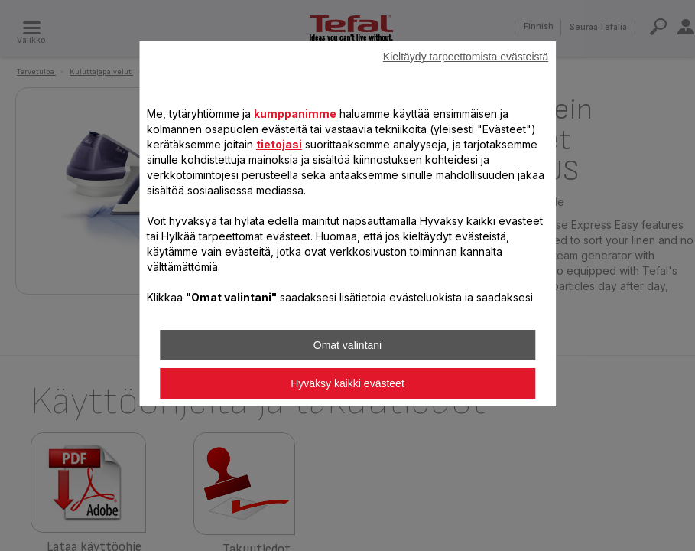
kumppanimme (295, 113)
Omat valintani (347, 345)
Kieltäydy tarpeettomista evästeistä (465, 57)
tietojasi (279, 144)
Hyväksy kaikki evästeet (347, 383)
